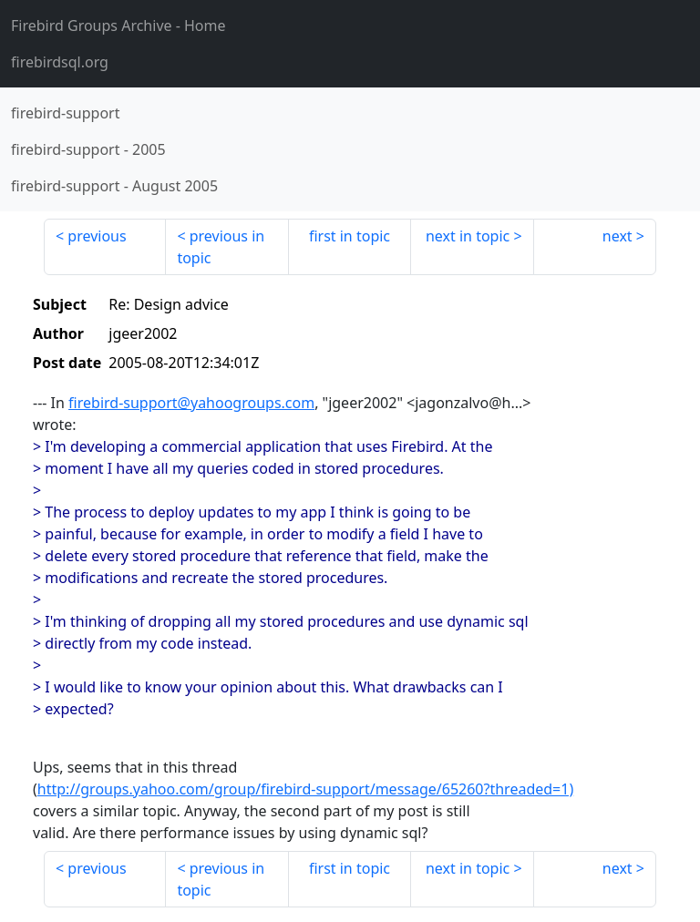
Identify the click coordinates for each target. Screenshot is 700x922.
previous (96, 236)
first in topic (349, 236)
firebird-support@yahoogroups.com (191, 403)
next (617, 236)
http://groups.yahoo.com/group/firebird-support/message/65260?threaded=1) (305, 789)
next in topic (468, 236)
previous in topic (220, 247)
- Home (118, 25)
